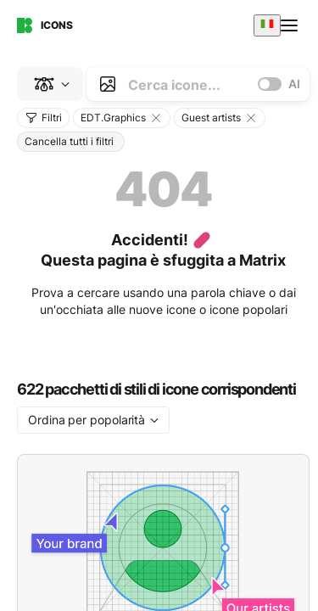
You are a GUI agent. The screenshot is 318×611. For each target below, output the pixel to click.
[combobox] (267, 25)
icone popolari (248, 309)
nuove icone (162, 309)
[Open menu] (291, 25)
